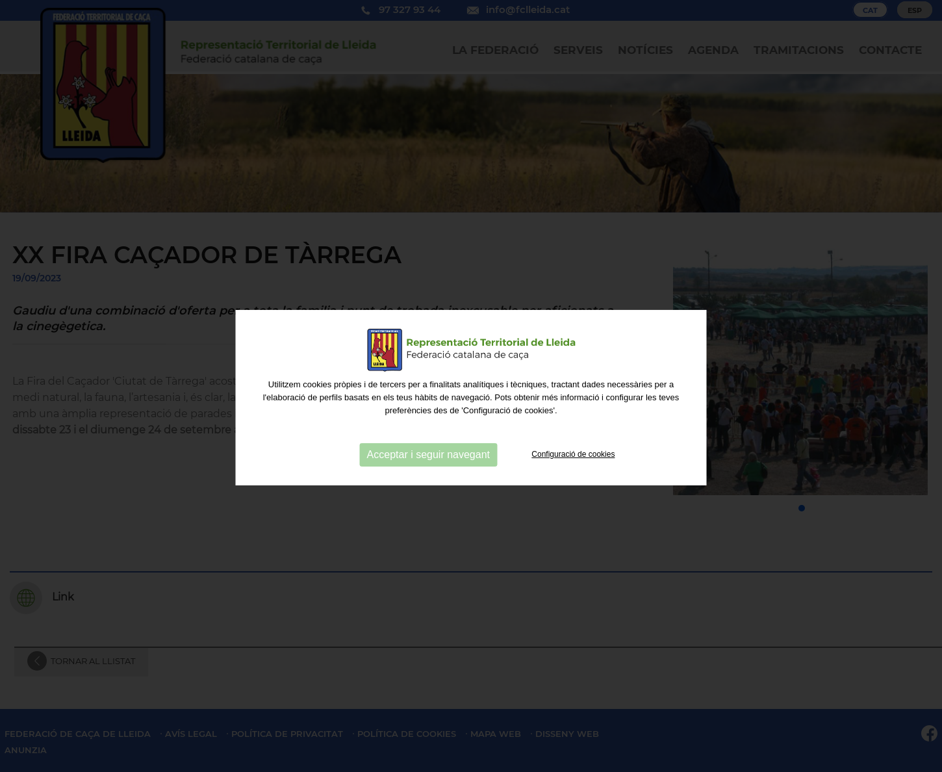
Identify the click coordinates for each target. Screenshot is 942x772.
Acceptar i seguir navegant (428, 497)
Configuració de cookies (573, 497)
